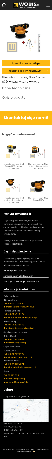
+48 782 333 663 (16, 324)
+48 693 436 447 (16, 339)
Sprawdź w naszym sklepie (26, 63)
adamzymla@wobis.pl (21, 357)
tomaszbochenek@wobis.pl (24, 317)
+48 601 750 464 (16, 303)
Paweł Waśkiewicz (25, 451)
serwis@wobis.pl (19, 342)
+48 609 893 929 (16, 354)
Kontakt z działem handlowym (25, 70)
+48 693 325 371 (16, 363)
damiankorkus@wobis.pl (23, 306)
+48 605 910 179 (16, 314)
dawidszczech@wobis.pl (22, 328)
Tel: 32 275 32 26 (12, 375)
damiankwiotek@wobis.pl (23, 367)
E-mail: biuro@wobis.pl (15, 378)
